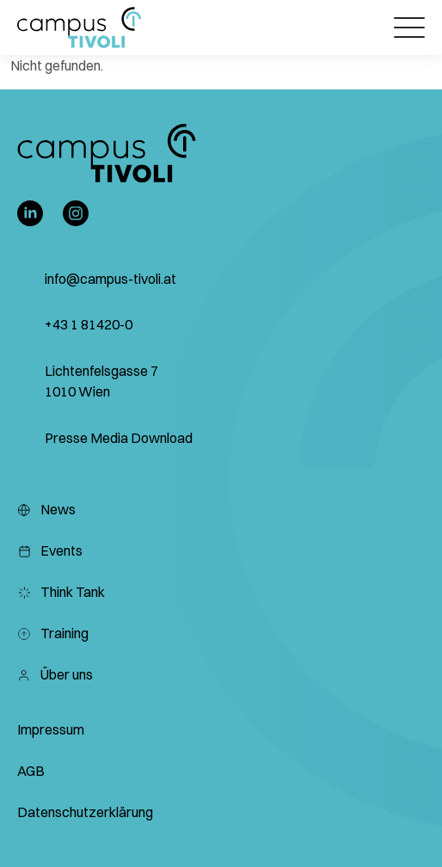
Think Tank (61, 591)
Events (50, 550)
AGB (31, 770)
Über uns (55, 674)
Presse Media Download (119, 437)
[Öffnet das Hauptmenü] (409, 27)
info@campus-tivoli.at (110, 278)
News (46, 509)
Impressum (50, 729)
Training (53, 633)
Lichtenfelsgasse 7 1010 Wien (101, 381)
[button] (79, 27)
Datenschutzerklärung (85, 812)
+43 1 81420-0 (88, 324)
